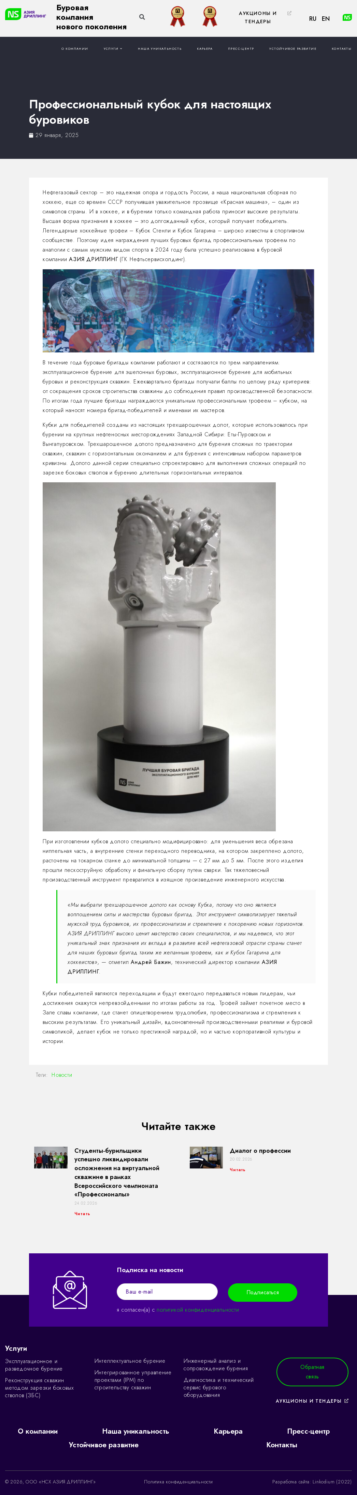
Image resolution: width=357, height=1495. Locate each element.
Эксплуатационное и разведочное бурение (34, 1365)
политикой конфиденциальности (198, 1310)
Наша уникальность (160, 48)
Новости (62, 1075)
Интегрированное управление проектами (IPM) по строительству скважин (133, 1380)
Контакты (342, 48)
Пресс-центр (241, 48)
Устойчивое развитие (292, 48)
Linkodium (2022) (332, 1481)
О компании (74, 48)
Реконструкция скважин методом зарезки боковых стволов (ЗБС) (39, 1387)
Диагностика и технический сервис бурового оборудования (219, 1387)
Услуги (113, 49)
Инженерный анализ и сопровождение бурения (216, 1364)
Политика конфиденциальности (178, 1481)
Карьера (205, 48)
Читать (82, 1214)
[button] (261, 18)
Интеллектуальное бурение (130, 1361)
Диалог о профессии (260, 1150)
